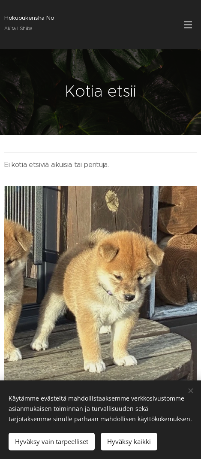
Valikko (188, 24)
